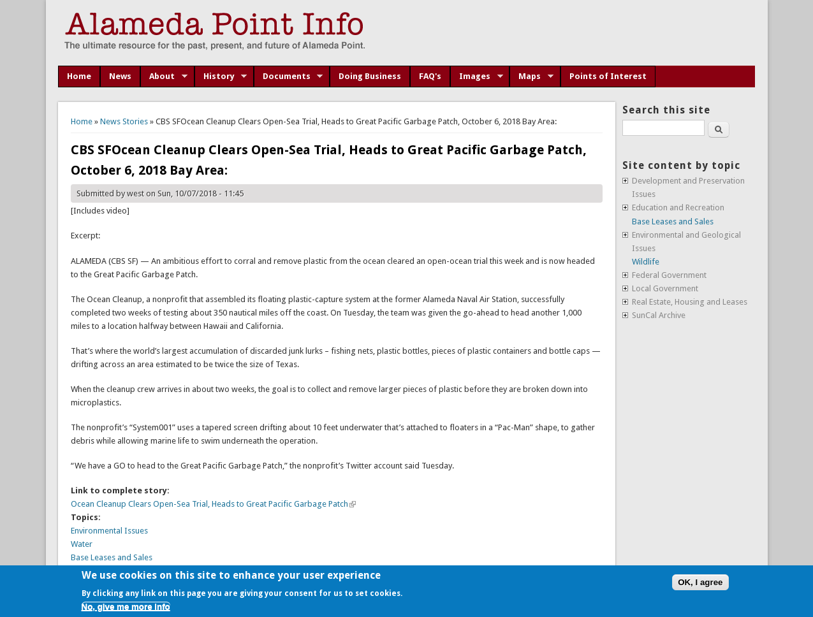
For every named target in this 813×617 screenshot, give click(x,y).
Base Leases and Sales (111, 557)
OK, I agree (700, 582)
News (120, 76)
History (220, 76)
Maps (531, 76)
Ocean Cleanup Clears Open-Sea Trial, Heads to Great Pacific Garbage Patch (213, 504)
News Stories (124, 121)
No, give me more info (126, 606)
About (163, 76)
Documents (288, 76)
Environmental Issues (109, 530)
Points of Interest (608, 76)
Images (476, 76)
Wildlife (645, 261)
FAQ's (430, 76)
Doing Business (370, 76)
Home (79, 76)
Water (81, 544)
